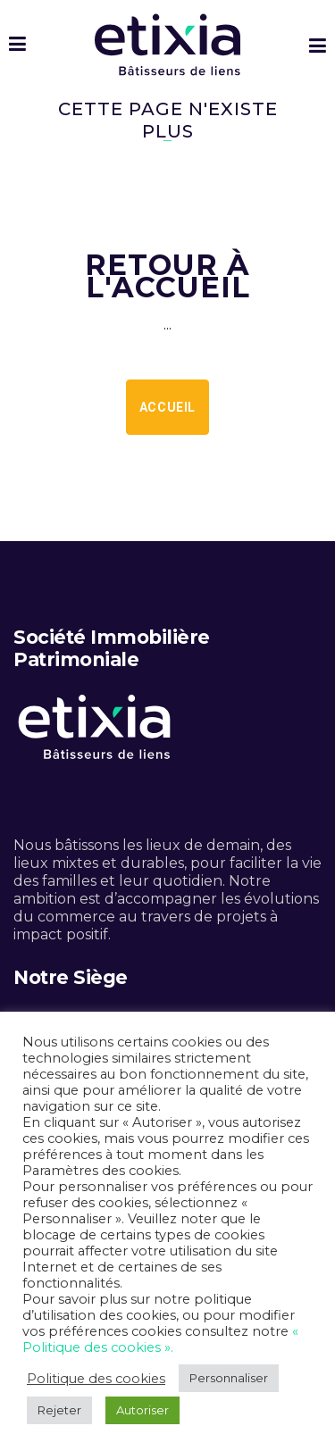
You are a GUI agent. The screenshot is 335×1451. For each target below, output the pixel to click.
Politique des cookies (96, 1379)
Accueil (167, 407)
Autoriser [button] (142, 1410)
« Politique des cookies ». (160, 1339)
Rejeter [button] (59, 1410)
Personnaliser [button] (228, 1378)
